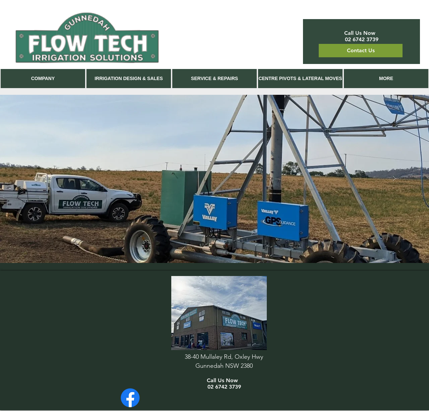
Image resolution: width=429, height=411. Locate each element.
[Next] (394, 179)
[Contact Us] (361, 50)
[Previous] (35, 179)
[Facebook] (130, 397)
